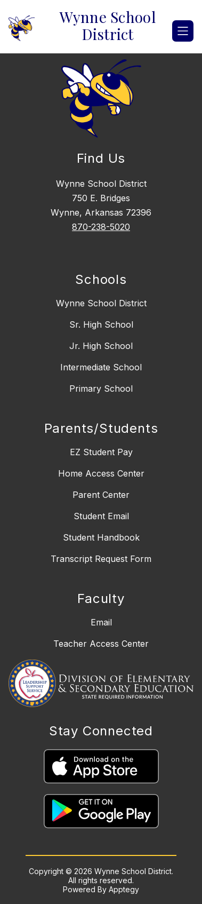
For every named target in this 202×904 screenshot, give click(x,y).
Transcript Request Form (101, 558)
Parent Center (101, 494)
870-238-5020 (101, 226)
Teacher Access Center (101, 643)
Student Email (101, 516)
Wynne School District (101, 303)
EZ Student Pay (101, 452)
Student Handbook (101, 537)
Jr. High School (101, 345)
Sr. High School (101, 324)
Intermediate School (101, 367)
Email (101, 622)
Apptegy (124, 889)
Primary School (101, 388)
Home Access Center (101, 473)
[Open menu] (182, 31)
